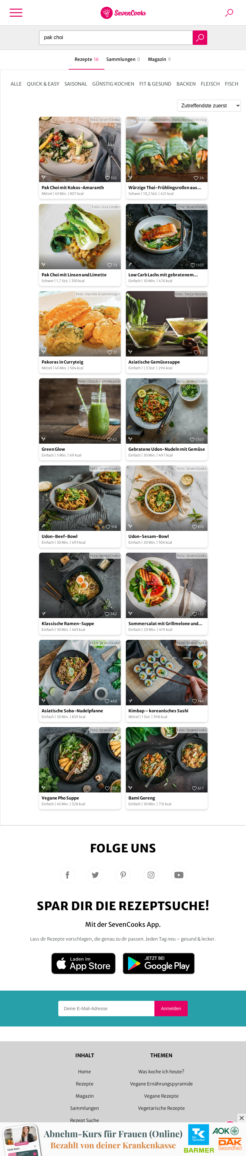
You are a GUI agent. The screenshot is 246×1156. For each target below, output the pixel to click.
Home (84, 1072)
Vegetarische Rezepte (161, 1108)
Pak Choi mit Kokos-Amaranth (73, 187)
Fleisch (210, 84)
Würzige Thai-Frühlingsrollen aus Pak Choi (162, 188)
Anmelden (171, 1008)
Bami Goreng (141, 798)
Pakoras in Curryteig (62, 362)
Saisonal (75, 84)
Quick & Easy (43, 84)
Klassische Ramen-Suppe (68, 623)
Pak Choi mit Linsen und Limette (74, 275)
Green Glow (53, 449)
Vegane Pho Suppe (60, 798)
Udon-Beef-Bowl (60, 536)
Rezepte (85, 1084)
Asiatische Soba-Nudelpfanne (72, 711)
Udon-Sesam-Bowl (148, 536)
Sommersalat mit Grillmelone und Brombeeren (163, 624)
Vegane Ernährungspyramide (161, 1084)
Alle (16, 84)
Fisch (231, 84)
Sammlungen (84, 1108)
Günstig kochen (113, 84)
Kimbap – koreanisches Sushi (158, 711)
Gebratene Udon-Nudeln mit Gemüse (166, 449)
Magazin (85, 1096)
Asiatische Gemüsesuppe (154, 362)
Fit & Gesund (155, 84)
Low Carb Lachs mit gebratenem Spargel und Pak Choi (161, 275)
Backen (186, 84)
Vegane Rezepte (161, 1096)
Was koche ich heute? (161, 1072)
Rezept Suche (84, 1120)
